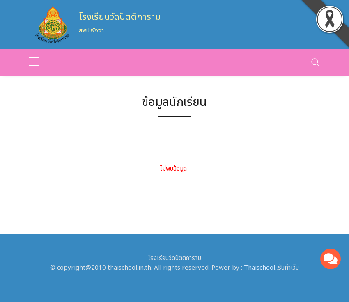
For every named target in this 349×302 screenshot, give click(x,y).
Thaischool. (260, 267)
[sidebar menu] (34, 62)
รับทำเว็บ (288, 267)
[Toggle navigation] (315, 62)
